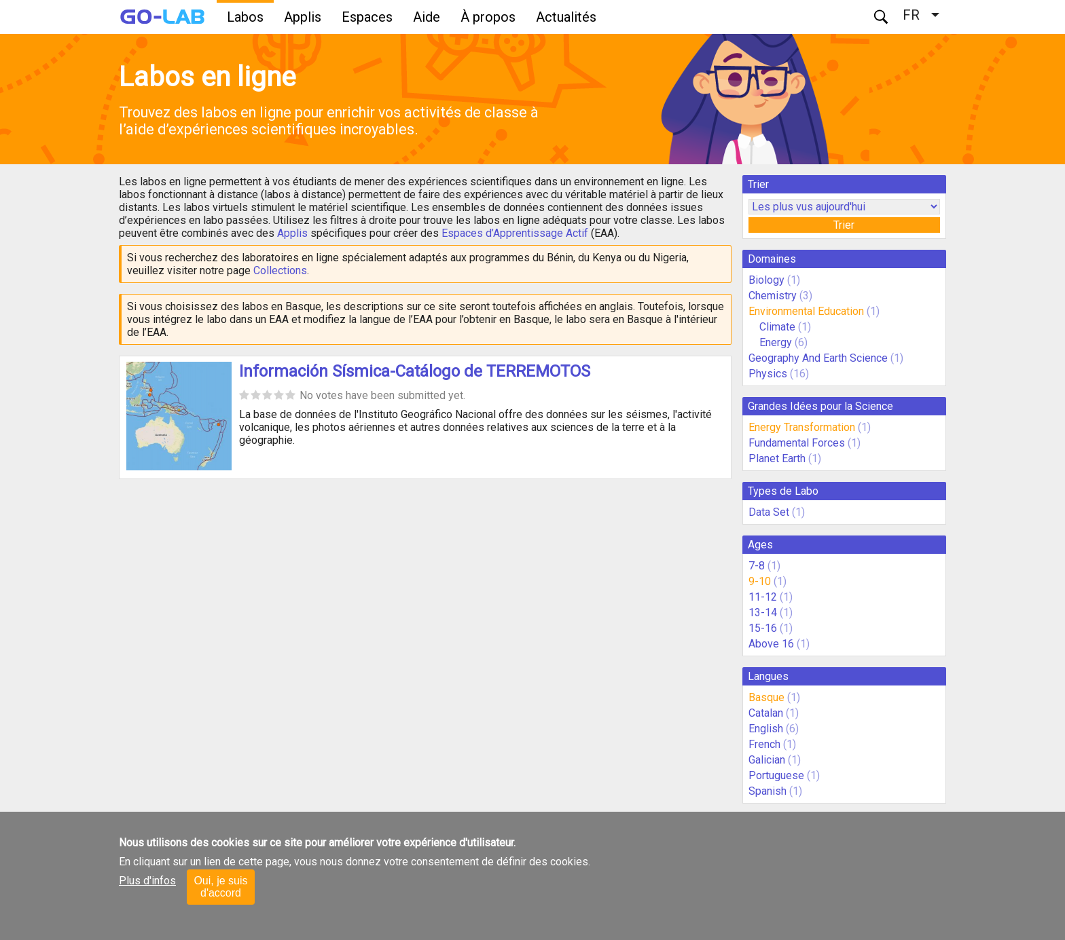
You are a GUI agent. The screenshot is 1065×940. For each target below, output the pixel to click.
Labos (245, 17)
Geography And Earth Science (818, 358)
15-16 (762, 628)
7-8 (756, 565)
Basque (766, 697)
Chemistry (772, 295)
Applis (302, 17)
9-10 (759, 581)
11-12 (762, 596)
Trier (843, 225)
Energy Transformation (801, 427)
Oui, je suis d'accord (220, 887)
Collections (280, 270)
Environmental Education (806, 311)
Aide (426, 17)
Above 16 (771, 643)
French (764, 744)
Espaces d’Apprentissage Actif (514, 233)
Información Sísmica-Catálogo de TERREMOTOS (414, 371)
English (765, 728)
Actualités (566, 17)
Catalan (765, 713)
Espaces (367, 17)
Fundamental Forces (796, 442)
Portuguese (776, 775)
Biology (766, 280)
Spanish (767, 791)
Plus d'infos (147, 880)
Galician (766, 759)
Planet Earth (777, 458)
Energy (777, 342)
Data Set (768, 512)
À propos (488, 17)
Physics (767, 373)
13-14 (762, 612)
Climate (778, 326)
